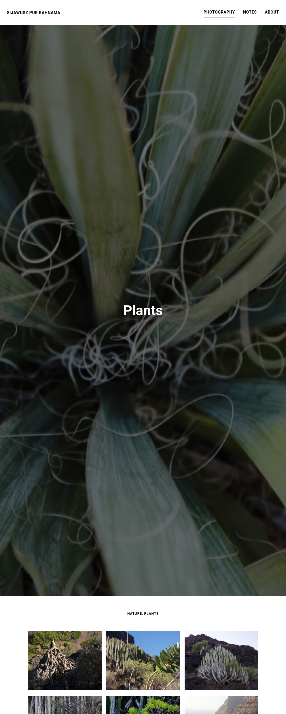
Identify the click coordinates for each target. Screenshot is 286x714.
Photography (219, 12)
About (272, 12)
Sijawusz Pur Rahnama (33, 12)
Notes (250, 12)
